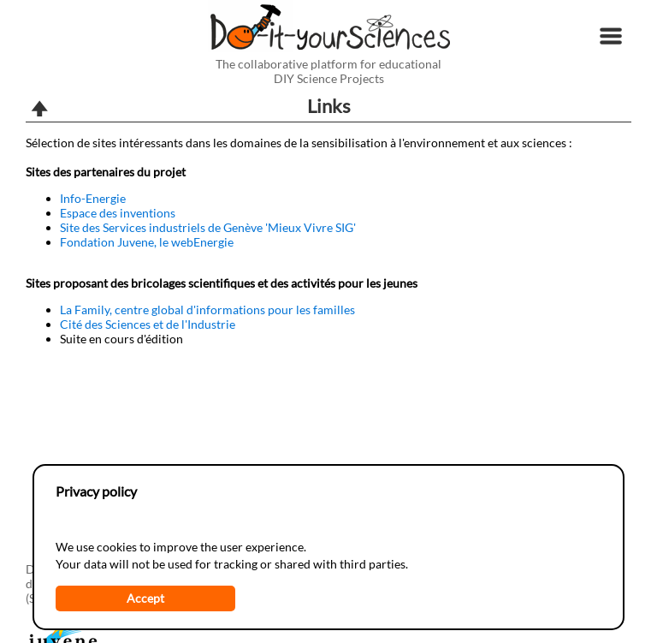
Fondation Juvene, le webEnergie (147, 242)
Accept (145, 598)
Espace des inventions (117, 212)
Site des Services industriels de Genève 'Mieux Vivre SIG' (208, 227)
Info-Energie (93, 198)
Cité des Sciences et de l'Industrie (147, 324)
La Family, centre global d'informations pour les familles (207, 309)
